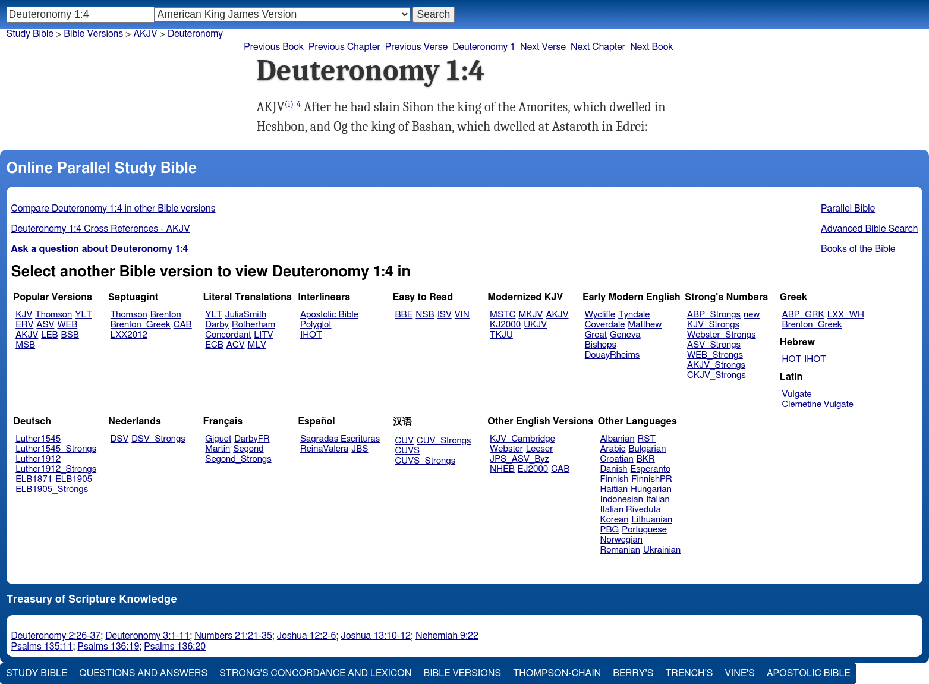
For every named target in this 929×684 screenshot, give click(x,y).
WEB (67, 324)
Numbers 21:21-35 (233, 636)
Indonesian (622, 499)
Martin (217, 449)
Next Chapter (598, 47)
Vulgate (797, 394)
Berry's (633, 673)
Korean (614, 519)
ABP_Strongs (714, 314)
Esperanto (651, 469)
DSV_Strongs (158, 438)
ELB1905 (73, 479)
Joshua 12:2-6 (306, 636)
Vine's (740, 673)
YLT (83, 314)
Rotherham (253, 324)
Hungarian (651, 489)
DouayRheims (612, 355)
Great (596, 334)
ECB (214, 345)
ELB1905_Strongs (51, 489)
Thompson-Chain (557, 673)
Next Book (651, 47)
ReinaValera (324, 449)
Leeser (539, 449)
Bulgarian (647, 449)
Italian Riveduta (630, 509)
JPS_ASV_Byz (519, 459)
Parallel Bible (848, 208)
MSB (25, 345)
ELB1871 (33, 479)
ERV (24, 324)
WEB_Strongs (715, 355)
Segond (248, 449)
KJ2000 (505, 324)
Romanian (620, 550)
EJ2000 (533, 469)
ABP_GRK (803, 314)
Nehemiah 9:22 (446, 636)
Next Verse (543, 47)
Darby (217, 324)
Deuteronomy (195, 34)
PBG (609, 529)
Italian (658, 499)
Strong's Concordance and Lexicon (315, 673)
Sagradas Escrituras (340, 438)
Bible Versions (93, 34)
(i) (289, 104)
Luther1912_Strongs (55, 469)
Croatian (617, 459)
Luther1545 (38, 438)
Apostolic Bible (809, 673)
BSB (70, 334)
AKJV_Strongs (716, 365)
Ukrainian (662, 550)
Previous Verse (416, 47)
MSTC (502, 314)
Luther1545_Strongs (55, 449)
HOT (791, 359)
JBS (359, 449)
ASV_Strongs (714, 345)
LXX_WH (845, 314)
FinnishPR (651, 479)
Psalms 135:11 (42, 646)
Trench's (689, 673)
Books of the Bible (858, 249)
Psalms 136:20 (175, 646)
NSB (424, 314)
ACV (235, 345)
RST (647, 438)
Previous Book (274, 47)
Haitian (614, 489)
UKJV (535, 324)
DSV (120, 438)
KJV (23, 314)
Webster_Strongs (721, 334)
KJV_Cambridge (522, 438)
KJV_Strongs (713, 324)
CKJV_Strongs (716, 375)
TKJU (501, 334)
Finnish (614, 479)
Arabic (613, 449)
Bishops (600, 345)
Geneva (625, 334)
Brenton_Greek (141, 324)
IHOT (311, 334)
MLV (256, 345)
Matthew (645, 324)
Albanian (617, 438)
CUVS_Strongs (425, 460)
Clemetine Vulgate (818, 404)
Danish (614, 469)
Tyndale (634, 314)
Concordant (228, 334)
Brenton (165, 314)
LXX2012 (129, 334)
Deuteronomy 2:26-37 (56, 636)
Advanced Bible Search (869, 229)
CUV (404, 440)
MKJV (530, 314)
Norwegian (621, 539)
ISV (444, 314)
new (752, 314)
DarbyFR (252, 438)
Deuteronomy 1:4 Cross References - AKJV (100, 229)
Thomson (53, 314)
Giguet (218, 438)
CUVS (407, 450)
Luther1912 (38, 459)
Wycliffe (600, 314)
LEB (49, 334)
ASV (45, 324)
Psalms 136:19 (108, 646)
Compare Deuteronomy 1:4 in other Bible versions (113, 208)
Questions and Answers (143, 673)
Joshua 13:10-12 (376, 636)
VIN (462, 314)
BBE (404, 314)
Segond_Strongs (238, 459)
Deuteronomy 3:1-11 (147, 636)
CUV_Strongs (444, 440)
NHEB (502, 469)
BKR (646, 459)
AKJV (145, 34)
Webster (506, 449)
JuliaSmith (245, 314)
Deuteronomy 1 (483, 47)
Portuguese (644, 529)
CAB (183, 324)
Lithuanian (651, 519)
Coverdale (605, 324)
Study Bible (30, 34)
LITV (263, 334)
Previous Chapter (344, 47)
